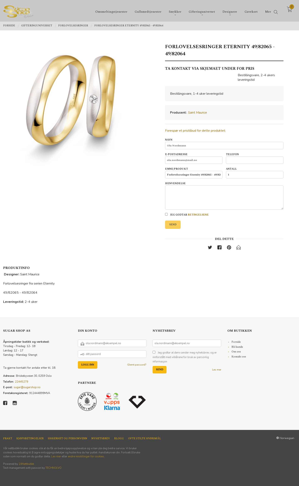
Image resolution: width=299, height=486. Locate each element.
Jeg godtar (187, 215)
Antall (254, 172)
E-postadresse (194, 158)
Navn (224, 143)
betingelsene (198, 215)
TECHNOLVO (53, 468)
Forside (236, 342)
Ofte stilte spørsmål (144, 439)
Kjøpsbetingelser (30, 439)
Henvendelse (224, 196)
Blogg (119, 439)
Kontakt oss (239, 357)
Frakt (7, 439)
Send (172, 225)
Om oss (236, 352)
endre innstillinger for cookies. (86, 456)
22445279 (21, 382)
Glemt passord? (136, 364)
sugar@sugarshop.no (27, 387)
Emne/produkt (194, 172)
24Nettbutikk (26, 464)
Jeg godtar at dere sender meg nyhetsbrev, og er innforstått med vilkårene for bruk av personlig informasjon (185, 357)
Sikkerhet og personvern (67, 439)
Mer (268, 10)
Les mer (216, 369)
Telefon (254, 158)
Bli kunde (237, 347)
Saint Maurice (197, 112)
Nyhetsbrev (100, 439)
